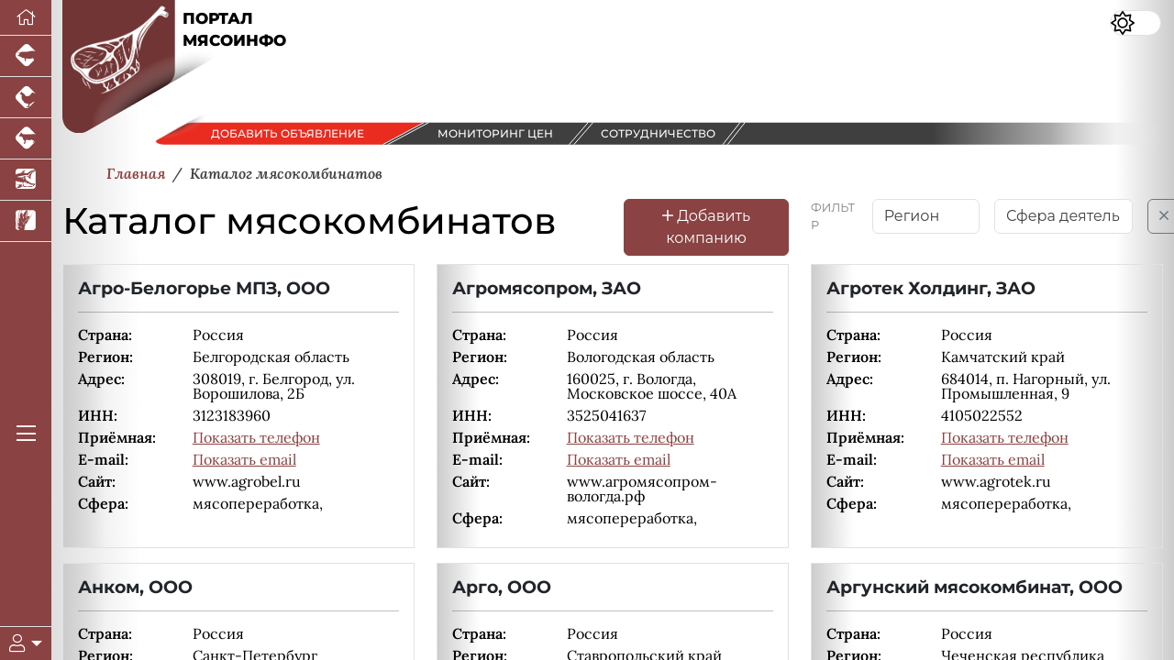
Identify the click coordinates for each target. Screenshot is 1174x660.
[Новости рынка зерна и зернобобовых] (25, 221)
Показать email (244, 459)
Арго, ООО (501, 587)
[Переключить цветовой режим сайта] (1135, 23)
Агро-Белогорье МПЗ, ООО (204, 288)
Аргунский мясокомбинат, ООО (974, 587)
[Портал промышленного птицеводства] (25, 97)
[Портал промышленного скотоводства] (25, 139)
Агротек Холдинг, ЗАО (931, 288)
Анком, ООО (135, 587)
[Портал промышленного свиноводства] (25, 56)
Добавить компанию (706, 227)
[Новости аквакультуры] (25, 180)
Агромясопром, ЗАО (546, 288)
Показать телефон (256, 437)
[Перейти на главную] (25, 18)
